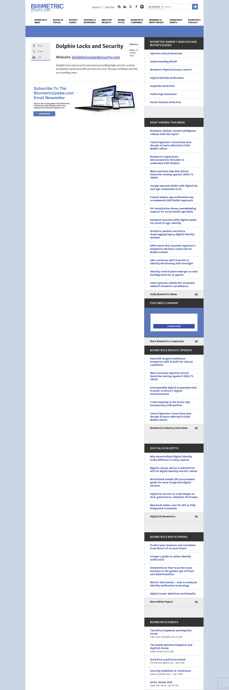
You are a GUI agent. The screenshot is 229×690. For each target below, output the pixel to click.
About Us (96, 7)
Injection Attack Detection (166, 53)
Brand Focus (121, 21)
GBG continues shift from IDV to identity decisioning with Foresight (171, 262)
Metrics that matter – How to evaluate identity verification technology (173, 584)
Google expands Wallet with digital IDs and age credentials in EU (174, 187)
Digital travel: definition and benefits (173, 593)
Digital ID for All (58, 21)
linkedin (125, 7)
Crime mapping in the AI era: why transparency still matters (170, 404)
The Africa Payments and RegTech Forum (174, 634)
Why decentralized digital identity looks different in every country (171, 458)
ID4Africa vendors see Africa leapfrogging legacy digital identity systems (172, 234)
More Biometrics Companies (167, 341)
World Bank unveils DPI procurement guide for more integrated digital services (172, 482)
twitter (130, 7)
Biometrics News (41, 21)
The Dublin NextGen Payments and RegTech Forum (174, 648)
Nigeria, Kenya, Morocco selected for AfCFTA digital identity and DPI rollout (173, 470)
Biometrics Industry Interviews (168, 428)
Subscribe (109, 7)
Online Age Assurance (163, 94)
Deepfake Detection (162, 86)
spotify (142, 7)
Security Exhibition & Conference (174, 672)
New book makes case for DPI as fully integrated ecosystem (173, 507)
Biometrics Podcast (194, 21)
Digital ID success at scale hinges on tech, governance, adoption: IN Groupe (174, 495)
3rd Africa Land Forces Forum (174, 661)
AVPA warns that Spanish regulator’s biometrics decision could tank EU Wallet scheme (172, 249)
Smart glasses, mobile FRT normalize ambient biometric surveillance (172, 284)
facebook (136, 7)
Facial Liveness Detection (165, 102)
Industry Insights (107, 21)
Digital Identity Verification (167, 77)
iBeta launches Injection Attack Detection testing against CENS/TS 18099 (171, 174)
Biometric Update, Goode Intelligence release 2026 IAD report (173, 132)
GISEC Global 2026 (174, 684)
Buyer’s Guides (73, 21)
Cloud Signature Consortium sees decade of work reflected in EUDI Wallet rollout (170, 145)
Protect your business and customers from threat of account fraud (173, 547)
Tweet (40, 51)
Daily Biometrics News (163, 294)
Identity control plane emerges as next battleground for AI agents (174, 273)
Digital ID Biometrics (162, 516)
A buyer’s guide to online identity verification (170, 558)
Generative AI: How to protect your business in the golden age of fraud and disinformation (172, 571)
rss (119, 7)
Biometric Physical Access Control (170, 69)
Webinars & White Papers (156, 21)
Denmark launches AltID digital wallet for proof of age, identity (173, 221)
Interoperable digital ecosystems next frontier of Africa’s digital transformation (173, 391)
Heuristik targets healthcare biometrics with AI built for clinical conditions (171, 361)
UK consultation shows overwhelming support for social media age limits (173, 210)
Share (40, 45)
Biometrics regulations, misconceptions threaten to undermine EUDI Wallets (167, 160)
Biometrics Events (176, 21)
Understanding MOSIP (163, 61)
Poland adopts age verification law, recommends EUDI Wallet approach (172, 199)
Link (39, 57)
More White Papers (161, 601)
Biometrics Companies (137, 21)
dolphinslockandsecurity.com (96, 57)
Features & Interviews (90, 21)
